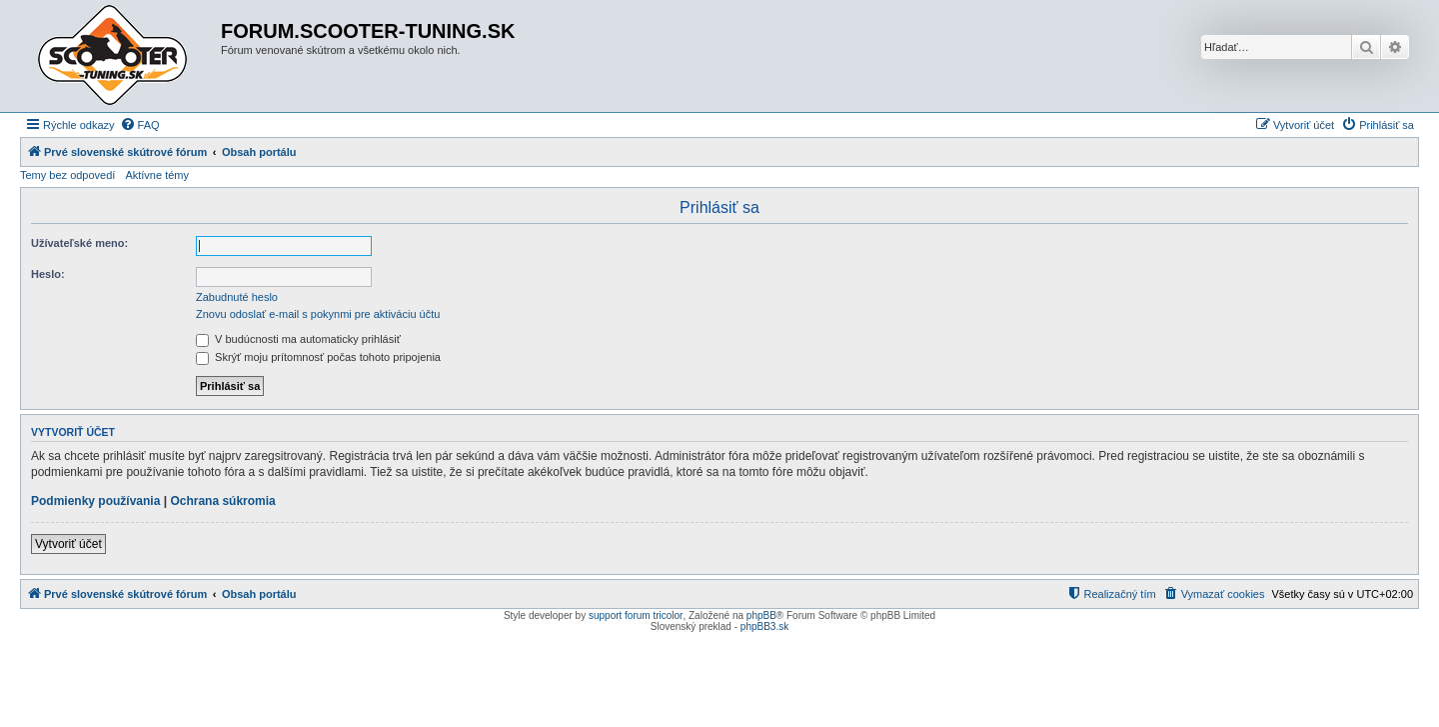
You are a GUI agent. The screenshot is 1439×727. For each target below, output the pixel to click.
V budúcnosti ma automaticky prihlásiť (298, 339)
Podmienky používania (95, 501)
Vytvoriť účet (68, 544)
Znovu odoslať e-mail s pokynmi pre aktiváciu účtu (318, 314)
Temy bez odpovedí (67, 175)
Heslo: (48, 274)
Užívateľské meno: (79, 243)
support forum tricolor (636, 615)
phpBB (761, 615)
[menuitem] (140, 125)
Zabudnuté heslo (237, 297)
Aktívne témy (157, 175)
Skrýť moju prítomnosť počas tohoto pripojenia (318, 357)
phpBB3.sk (764, 626)
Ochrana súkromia (222, 501)
